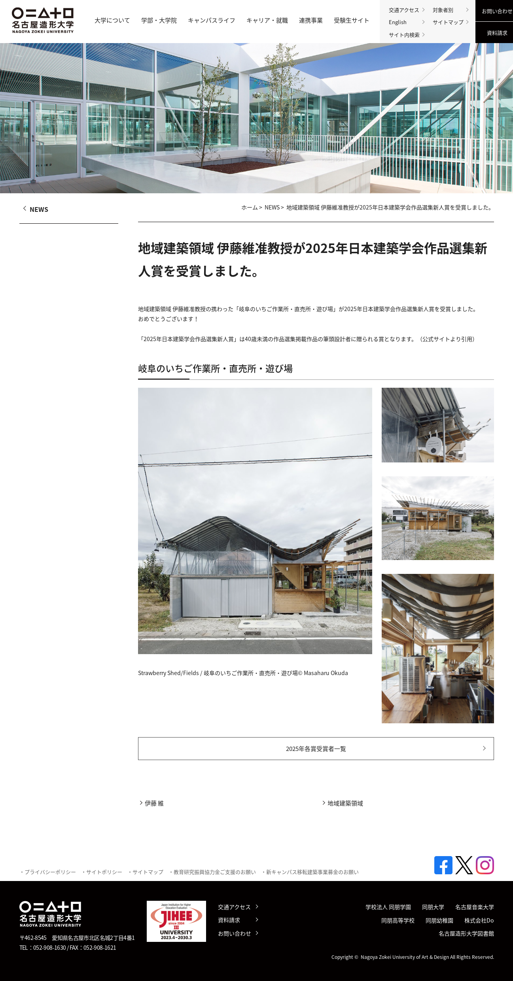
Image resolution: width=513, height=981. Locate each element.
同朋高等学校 (398, 920)
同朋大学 (433, 907)
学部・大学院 (159, 20)
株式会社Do (479, 920)
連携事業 (311, 20)
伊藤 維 (154, 803)
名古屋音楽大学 (474, 907)
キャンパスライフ (211, 20)
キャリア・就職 (267, 20)
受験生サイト (351, 20)
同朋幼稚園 (439, 920)
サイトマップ (448, 22)
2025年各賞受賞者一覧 (316, 748)
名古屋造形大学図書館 (466, 933)
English (398, 22)
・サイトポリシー (101, 871)
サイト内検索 (404, 34)
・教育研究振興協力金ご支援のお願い (212, 871)
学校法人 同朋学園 (388, 907)
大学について (112, 20)
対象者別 (443, 9)
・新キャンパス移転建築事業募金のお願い (310, 871)
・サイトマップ (145, 871)
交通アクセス (404, 9)
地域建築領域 (345, 803)
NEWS (272, 207)
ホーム (249, 207)
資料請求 (229, 920)
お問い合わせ (234, 933)
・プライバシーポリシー (47, 871)
